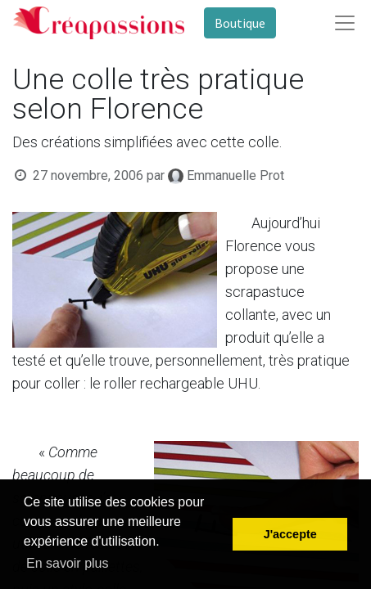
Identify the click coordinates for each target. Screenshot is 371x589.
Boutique (240, 23)
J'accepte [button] (290, 534)
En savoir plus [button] (67, 563)
